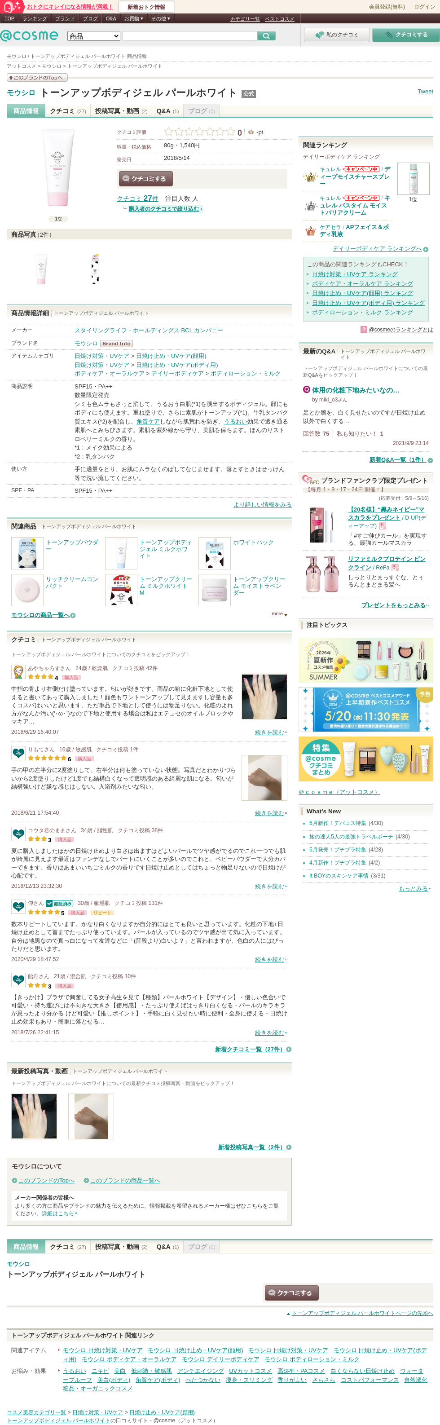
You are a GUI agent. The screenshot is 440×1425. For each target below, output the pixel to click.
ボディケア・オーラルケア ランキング (362, 283)
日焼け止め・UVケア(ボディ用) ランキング (368, 303)
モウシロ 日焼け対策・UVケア (103, 1350)
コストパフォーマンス (370, 1379)
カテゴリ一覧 (245, 19)
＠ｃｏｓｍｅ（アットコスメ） (339, 792)
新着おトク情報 (146, 7)
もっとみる (413, 888)
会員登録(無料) (387, 7)
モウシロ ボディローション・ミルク (312, 1359)
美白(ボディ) (114, 1379)
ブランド (65, 18)
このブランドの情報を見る (37, 77)
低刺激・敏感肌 (151, 1371)
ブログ (90, 18)
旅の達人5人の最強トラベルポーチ (351, 837)
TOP (9, 18)
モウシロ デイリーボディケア (221, 1359)
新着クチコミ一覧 (250, 1049)
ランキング (34, 18)
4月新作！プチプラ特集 (337, 863)
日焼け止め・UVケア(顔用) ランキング (362, 293)
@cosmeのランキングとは (401, 329)
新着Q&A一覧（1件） (398, 459)
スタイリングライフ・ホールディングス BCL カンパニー (149, 330)
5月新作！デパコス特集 (337, 823)
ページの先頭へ (362, 1313)
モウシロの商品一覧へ (40, 615)
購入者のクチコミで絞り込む (164, 209)
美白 (120, 1371)
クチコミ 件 (137, 198)
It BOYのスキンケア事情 (339, 876)
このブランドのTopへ (46, 1180)
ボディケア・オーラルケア (110, 373)
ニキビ (100, 1371)
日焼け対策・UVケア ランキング (355, 274)
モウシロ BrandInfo (119, 343)
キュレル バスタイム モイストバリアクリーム (355, 205)
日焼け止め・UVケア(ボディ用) (177, 365)
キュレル (330, 169)
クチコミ (68, 111)
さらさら (323, 1379)
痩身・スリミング (249, 1379)
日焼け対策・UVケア (102, 356)
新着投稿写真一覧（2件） (252, 1147)
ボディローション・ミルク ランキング (362, 312)
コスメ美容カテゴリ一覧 (36, 1412)
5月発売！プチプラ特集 (337, 850)
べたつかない (202, 1379)
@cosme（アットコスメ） (185, 1420)
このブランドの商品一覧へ (125, 1180)
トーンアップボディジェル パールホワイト (139, 92)
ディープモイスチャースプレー (355, 176)
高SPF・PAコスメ (301, 1371)
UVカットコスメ (250, 1371)
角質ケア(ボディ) (158, 1379)
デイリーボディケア (177, 373)
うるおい (235, 421)
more (277, 613)
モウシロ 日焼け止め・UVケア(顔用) (195, 1350)
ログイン (425, 7)
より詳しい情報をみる (262, 504)
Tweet (425, 91)
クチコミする (146, 178)
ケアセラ (330, 227)
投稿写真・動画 (121, 111)
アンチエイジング (200, 1371)
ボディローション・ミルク (246, 373)
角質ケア (148, 421)
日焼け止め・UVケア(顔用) (171, 356)
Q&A (111, 18)
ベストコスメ (280, 19)
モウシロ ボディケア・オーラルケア (129, 1359)
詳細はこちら (58, 1213)
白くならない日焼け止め (362, 1371)
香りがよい (292, 1379)
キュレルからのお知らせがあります (361, 169)
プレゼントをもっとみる (393, 605)
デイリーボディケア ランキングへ (377, 248)
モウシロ (21, 93)
